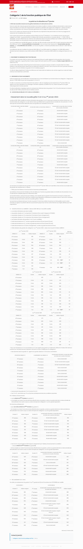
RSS (61, 546)
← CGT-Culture (13, 11)
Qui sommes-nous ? (25, 546)
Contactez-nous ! (54, 546)
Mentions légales (46, 546)
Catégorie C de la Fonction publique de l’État (23, 538)
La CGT (32, 546)
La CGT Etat (38, 546)
